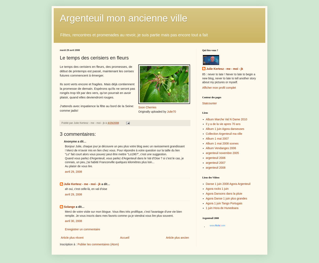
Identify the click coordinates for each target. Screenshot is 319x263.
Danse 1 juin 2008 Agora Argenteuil (228, 183)
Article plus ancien (177, 237)
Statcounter (209, 103)
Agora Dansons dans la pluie (224, 193)
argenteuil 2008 (216, 167)
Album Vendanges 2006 (221, 148)
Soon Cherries (147, 107)
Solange (69, 206)
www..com (217, 225)
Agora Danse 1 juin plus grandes (226, 198)
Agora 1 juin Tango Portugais (224, 203)
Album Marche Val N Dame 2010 (226, 119)
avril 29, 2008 (73, 171)
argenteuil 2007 (216, 162)
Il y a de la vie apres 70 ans (223, 124)
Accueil (124, 237)
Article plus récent (72, 237)
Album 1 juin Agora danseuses (225, 128)
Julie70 (171, 111)
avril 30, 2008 (73, 221)
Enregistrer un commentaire (82, 229)
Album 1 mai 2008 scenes (222, 143)
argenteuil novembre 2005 (222, 153)
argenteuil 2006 (216, 158)
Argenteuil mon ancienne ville (123, 18)
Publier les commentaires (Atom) (98, 244)
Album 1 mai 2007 (217, 138)
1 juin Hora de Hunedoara (222, 208)
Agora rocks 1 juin (217, 188)
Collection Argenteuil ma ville (224, 133)
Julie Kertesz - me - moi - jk (82, 184)
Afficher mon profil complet (219, 87)
